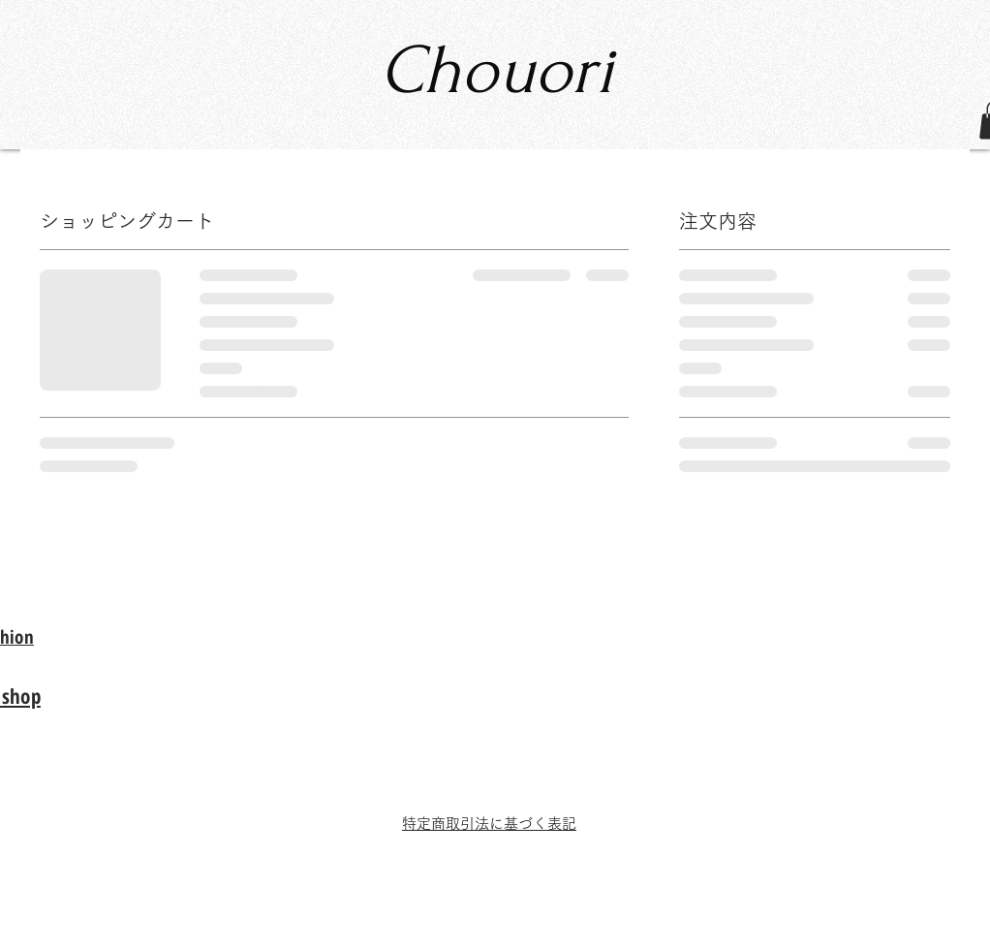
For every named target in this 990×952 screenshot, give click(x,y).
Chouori (496, 71)
